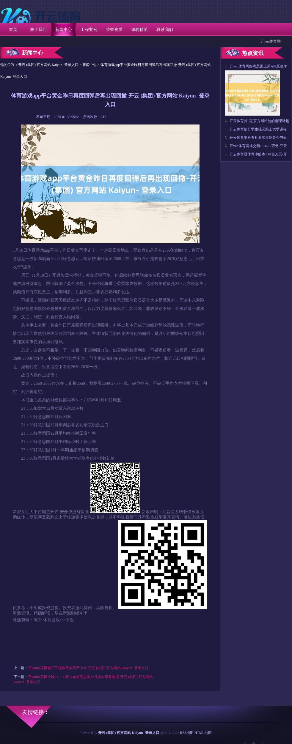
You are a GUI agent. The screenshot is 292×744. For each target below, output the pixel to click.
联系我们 (164, 29)
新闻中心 (63, 29)
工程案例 (89, 29)
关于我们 (38, 29)
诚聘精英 (139, 29)
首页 (13, 29)
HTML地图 (203, 733)
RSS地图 (186, 733)
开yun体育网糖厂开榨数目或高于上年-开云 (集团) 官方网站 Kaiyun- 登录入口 (88, 668)
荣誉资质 (114, 29)
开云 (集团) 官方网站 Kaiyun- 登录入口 (48, 65)
